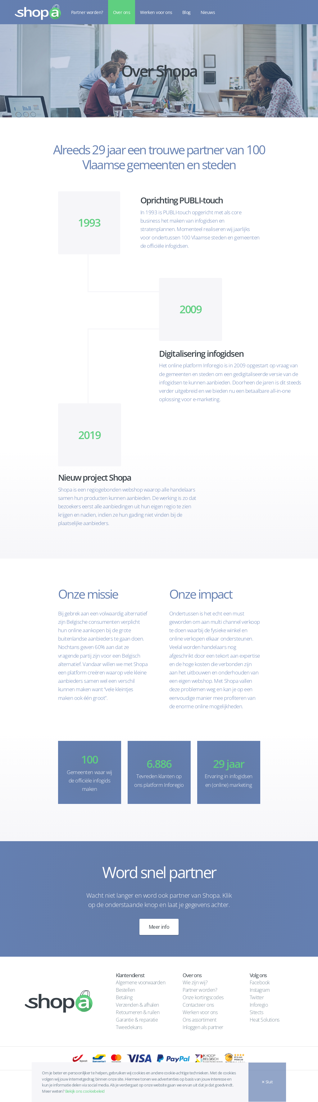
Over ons (121, 12)
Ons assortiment (199, 1019)
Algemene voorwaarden (140, 982)
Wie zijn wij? (195, 982)
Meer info (159, 926)
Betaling (124, 997)
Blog (186, 12)
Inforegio (259, 1004)
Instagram (260, 989)
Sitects (257, 1012)
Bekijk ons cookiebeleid (85, 1091)
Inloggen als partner (203, 1027)
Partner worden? (87, 12)
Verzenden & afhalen (137, 1004)
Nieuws (208, 12)
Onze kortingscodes (203, 997)
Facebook (260, 982)
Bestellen (125, 989)
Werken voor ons (156, 12)
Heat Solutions (265, 1019)
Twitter (257, 997)
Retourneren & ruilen (137, 1012)
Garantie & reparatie (137, 1019)
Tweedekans (129, 1027)
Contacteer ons (198, 1004)
